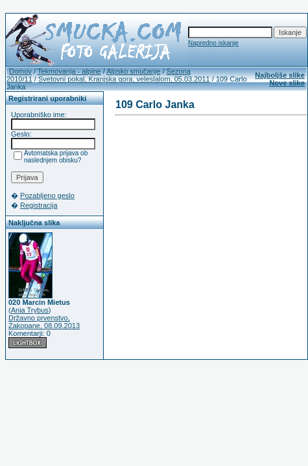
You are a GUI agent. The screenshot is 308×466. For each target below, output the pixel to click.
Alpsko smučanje (133, 71)
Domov (20, 71)
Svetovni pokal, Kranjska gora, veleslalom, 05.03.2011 (124, 79)
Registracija (38, 205)
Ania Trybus (30, 310)
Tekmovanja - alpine (69, 71)
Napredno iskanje (213, 43)
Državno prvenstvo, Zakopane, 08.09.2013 (44, 321)
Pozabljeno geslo (47, 195)
